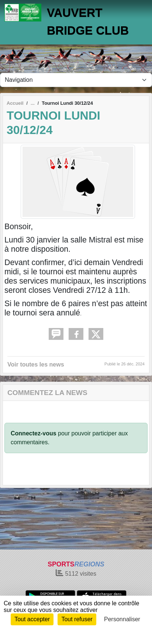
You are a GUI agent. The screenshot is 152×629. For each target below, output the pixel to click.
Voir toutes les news (35, 364)
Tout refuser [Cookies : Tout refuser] (76, 619)
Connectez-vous (33, 433)
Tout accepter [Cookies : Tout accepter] (32, 619)
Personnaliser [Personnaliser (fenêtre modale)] (122, 619)
